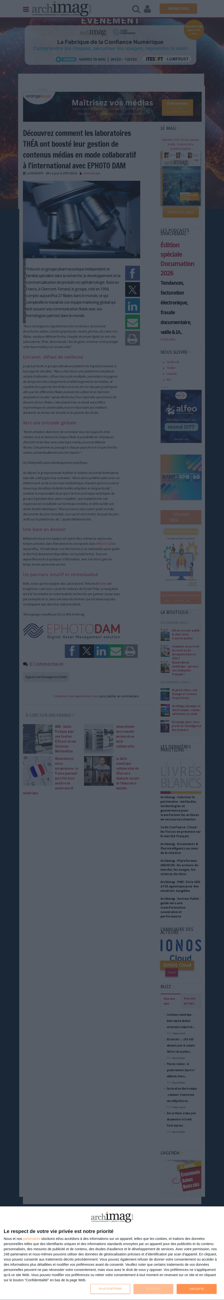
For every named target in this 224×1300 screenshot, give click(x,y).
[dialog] (112, 1253)
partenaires (31, 1238)
